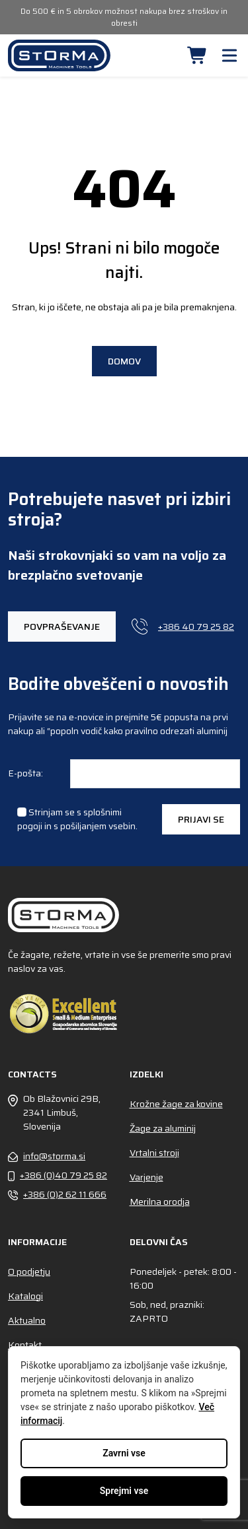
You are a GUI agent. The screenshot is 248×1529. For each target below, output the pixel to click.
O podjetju (29, 1271)
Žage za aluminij (163, 1128)
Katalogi (25, 1296)
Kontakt (25, 1345)
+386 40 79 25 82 (183, 626)
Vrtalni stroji (154, 1152)
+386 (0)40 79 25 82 (57, 1175)
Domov (124, 361)
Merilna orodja (160, 1201)
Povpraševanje (62, 626)
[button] (197, 55)
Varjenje (146, 1177)
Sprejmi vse (124, 1490)
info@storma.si (46, 1156)
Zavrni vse (124, 1453)
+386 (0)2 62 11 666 (57, 1195)
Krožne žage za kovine (176, 1104)
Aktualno (27, 1320)
